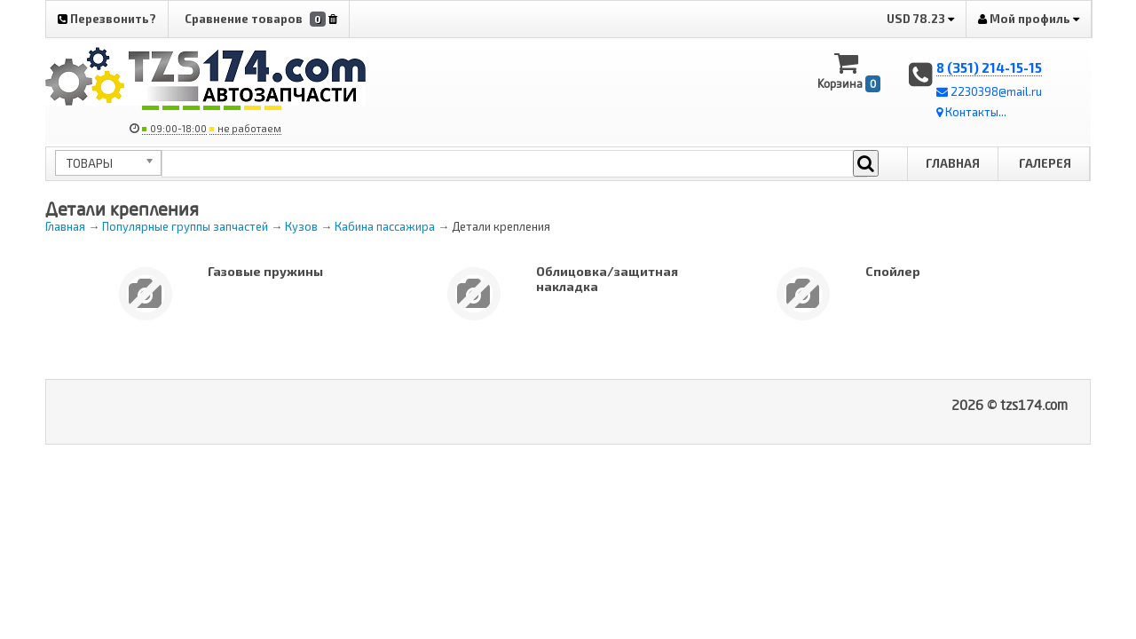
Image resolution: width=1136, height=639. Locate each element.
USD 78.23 (920, 19)
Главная (953, 163)
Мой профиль (1028, 19)
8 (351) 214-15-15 (989, 67)
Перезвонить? (107, 19)
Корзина (848, 71)
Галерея (1045, 163)
